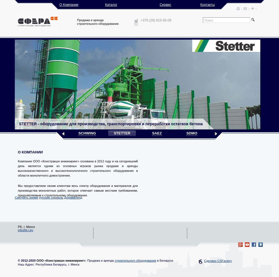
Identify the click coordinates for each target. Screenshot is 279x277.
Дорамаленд (73, 197)
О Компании (68, 5)
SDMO (191, 133)
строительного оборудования (135, 260)
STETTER (122, 133)
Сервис (165, 5)
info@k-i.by (25, 230)
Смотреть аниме (26, 197)
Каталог (111, 5)
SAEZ (157, 133)
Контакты (207, 5)
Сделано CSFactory (218, 260)
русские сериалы (51, 197)
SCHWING (87, 133)
